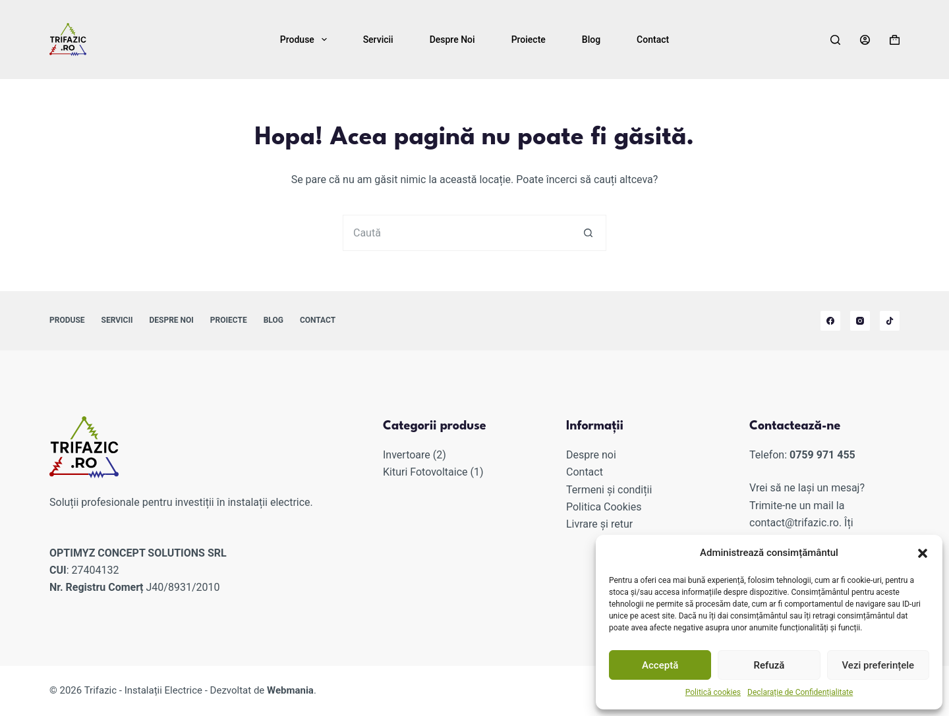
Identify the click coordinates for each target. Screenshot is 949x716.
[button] (922, 553)
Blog (591, 39)
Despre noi (452, 39)
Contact (653, 39)
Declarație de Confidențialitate (800, 692)
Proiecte (528, 39)
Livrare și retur (599, 524)
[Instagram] (860, 321)
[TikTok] (890, 321)
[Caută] (835, 40)
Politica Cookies (603, 507)
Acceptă (660, 665)
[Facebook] (830, 321)
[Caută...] (456, 233)
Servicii (378, 39)
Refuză (769, 665)
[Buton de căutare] (588, 233)
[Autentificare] (865, 40)
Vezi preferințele (878, 665)
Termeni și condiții (609, 489)
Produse (306, 39)
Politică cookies (713, 692)
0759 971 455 (822, 455)
